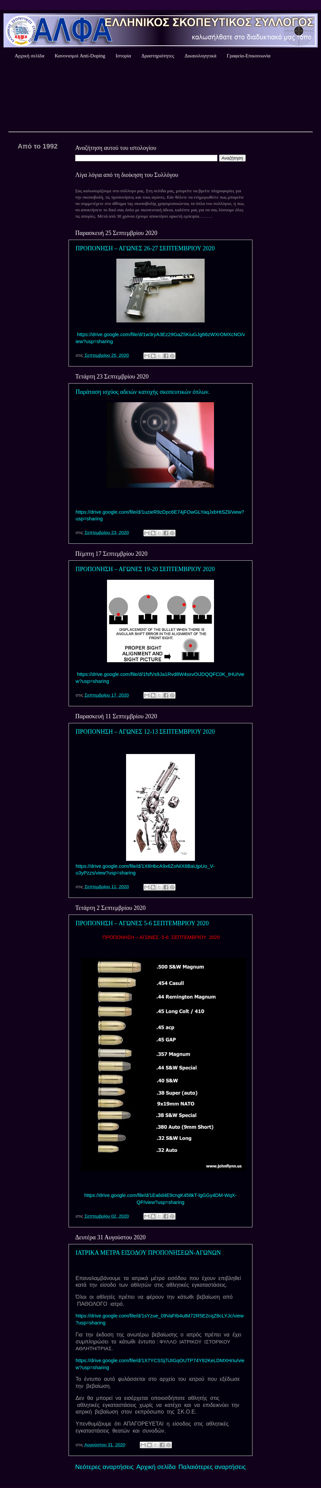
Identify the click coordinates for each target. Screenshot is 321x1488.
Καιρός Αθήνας (160, 96)
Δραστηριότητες (157, 55)
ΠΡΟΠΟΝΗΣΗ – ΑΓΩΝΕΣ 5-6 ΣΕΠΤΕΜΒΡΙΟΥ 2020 (142, 923)
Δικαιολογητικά (200, 55)
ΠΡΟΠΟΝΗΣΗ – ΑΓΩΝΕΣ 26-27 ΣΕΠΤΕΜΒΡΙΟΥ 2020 (145, 248)
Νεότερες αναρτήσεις (104, 1466)
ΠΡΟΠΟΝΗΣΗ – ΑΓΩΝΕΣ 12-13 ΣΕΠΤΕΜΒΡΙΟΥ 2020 (145, 731)
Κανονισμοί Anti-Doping (80, 55)
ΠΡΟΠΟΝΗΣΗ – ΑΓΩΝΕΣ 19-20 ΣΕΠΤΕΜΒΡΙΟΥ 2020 (145, 569)
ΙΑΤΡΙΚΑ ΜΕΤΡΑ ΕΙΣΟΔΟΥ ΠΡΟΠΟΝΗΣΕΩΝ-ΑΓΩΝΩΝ (148, 1252)
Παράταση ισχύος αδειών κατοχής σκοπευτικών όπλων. (143, 392)
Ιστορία (123, 55)
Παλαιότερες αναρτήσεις (212, 1466)
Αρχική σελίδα (29, 55)
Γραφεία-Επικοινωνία (249, 55)
